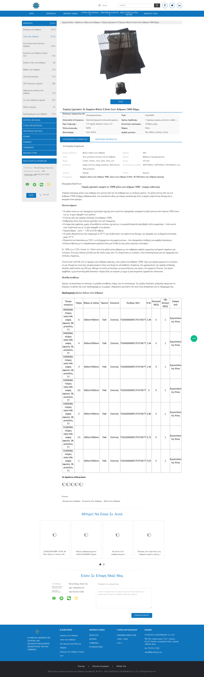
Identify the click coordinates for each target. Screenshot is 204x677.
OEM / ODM (122, 639)
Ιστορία (93, 639)
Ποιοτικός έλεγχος (109, 14)
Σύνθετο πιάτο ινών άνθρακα (39, 62)
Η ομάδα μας (96, 647)
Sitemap (81, 666)
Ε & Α (119, 643)
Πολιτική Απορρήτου (100, 666)
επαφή (26, 137)
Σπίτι (31, 14)
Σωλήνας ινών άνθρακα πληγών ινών (39, 54)
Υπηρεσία (94, 643)
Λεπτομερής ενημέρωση (75, 139)
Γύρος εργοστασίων (90, 14)
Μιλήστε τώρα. (151, 14)
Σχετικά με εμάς (31, 120)
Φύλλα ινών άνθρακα (112, 501)
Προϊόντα (51, 14)
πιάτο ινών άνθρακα (39, 36)
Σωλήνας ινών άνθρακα (39, 29)
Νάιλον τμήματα (39, 107)
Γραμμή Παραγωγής (126, 635)
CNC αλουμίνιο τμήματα (39, 83)
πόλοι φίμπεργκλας (39, 76)
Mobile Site (121, 666)
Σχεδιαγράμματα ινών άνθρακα (39, 114)
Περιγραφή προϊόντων (106, 139)
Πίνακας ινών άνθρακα (71, 501)
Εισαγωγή (93, 635)
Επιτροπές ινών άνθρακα (92, 501)
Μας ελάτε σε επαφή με (129, 14)
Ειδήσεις (27, 142)
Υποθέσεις (28, 148)
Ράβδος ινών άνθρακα (39, 69)
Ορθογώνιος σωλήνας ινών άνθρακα (39, 92)
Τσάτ (120, 102)
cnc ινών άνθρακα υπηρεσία (39, 100)
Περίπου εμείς (70, 14)
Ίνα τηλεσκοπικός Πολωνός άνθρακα (39, 45)
